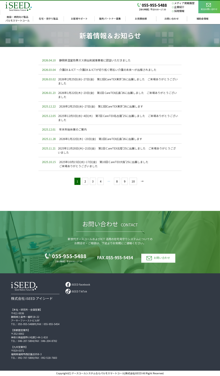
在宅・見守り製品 (48, 18)
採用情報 (179, 11)
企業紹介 (179, 7)
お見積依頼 (141, 18)
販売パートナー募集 (110, 18)
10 (133, 181)
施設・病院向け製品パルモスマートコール (18, 18)
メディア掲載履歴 (184, 3)
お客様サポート (79, 18)
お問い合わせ (171, 18)
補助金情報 (202, 18)
